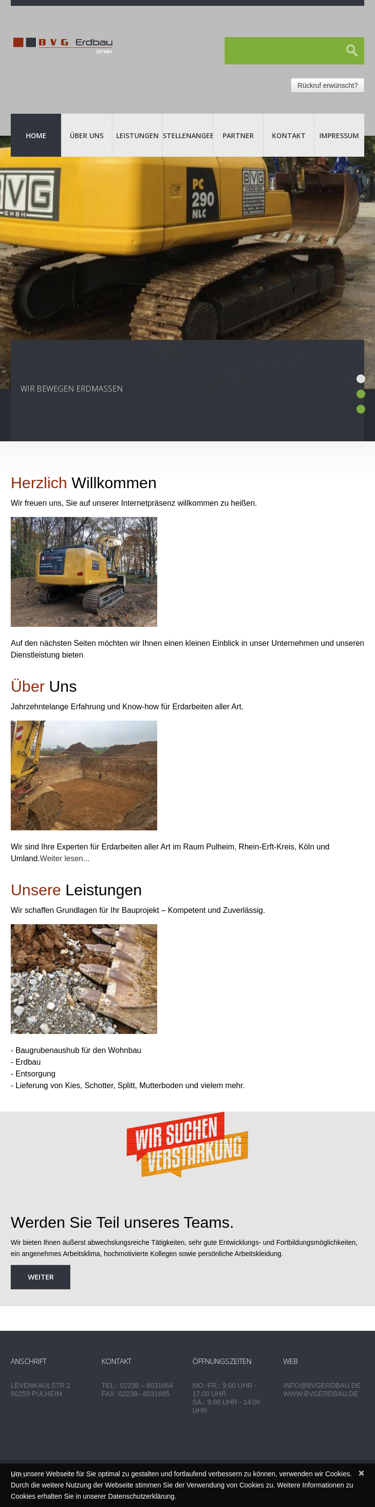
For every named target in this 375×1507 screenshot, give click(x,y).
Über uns (87, 135)
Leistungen (137, 135)
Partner (238, 135)
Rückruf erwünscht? (327, 85)
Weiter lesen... (65, 858)
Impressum (339, 135)
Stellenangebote (187, 135)
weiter (41, 1276)
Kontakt (289, 135)
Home (36, 135)
